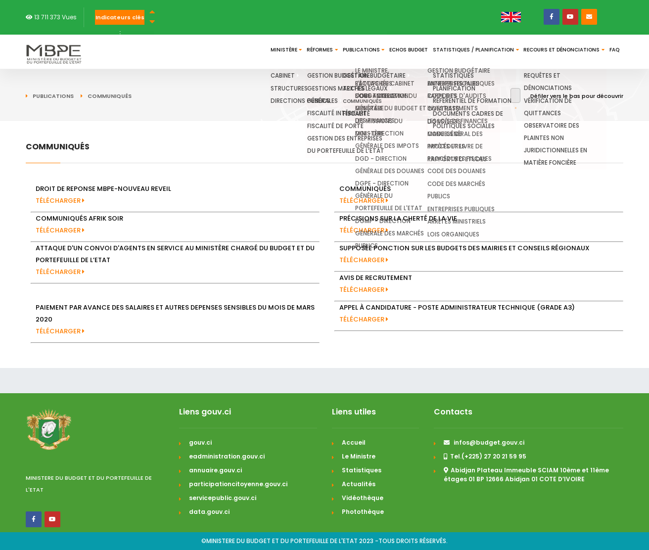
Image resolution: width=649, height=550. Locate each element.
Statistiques (361, 470)
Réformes (246, 51)
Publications (302, 51)
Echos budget (361, 51)
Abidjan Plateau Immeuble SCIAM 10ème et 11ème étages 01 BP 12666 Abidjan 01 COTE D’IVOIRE (526, 474)
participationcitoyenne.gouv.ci (238, 484)
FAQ (609, 51)
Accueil (354, 442)
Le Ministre (358, 456)
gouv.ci (200, 442)
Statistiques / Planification (442, 51)
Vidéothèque (362, 498)
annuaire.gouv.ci (215, 470)
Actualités (358, 484)
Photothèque (363, 511)
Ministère (194, 51)
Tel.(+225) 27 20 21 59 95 (485, 456)
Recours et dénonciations (546, 51)
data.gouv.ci (209, 511)
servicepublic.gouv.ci (222, 498)
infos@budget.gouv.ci (484, 442)
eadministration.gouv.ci (227, 456)
